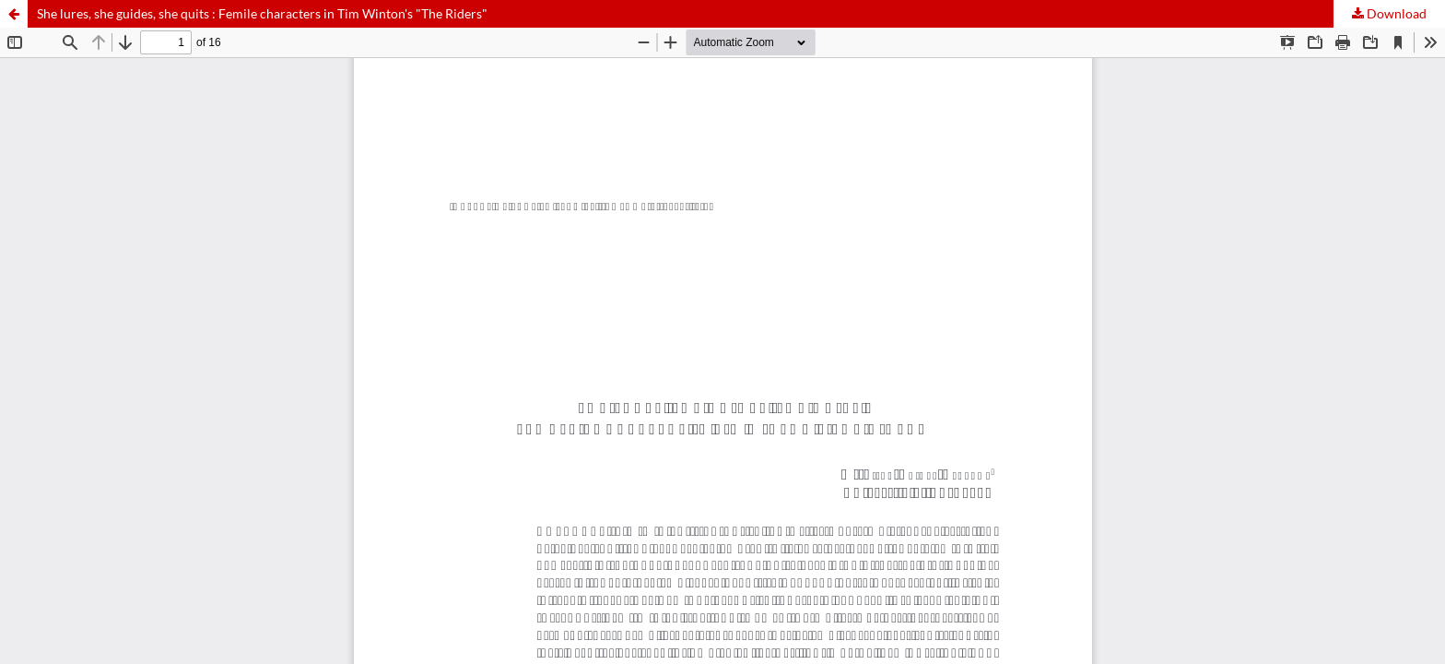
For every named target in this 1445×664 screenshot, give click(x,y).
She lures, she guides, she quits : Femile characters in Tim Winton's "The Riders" (262, 13)
